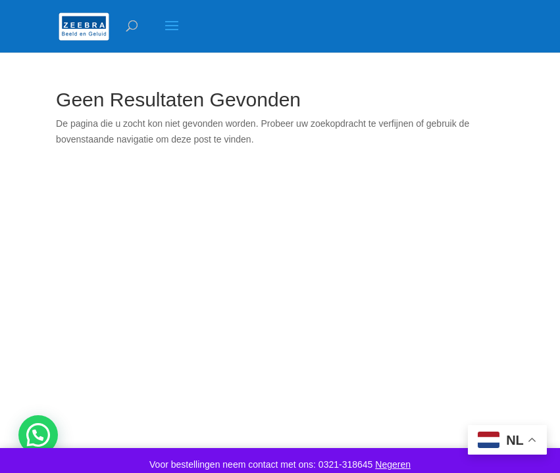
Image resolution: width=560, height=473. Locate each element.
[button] (38, 435)
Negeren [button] (393, 464)
